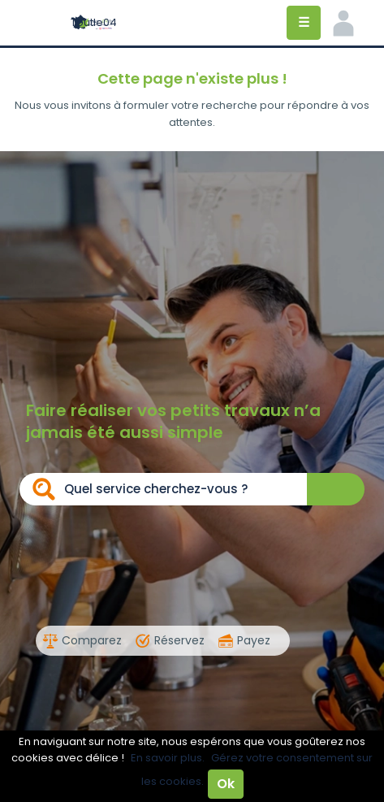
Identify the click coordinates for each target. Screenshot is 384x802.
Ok (226, 783)
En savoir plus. (168, 757)
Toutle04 (94, 22)
